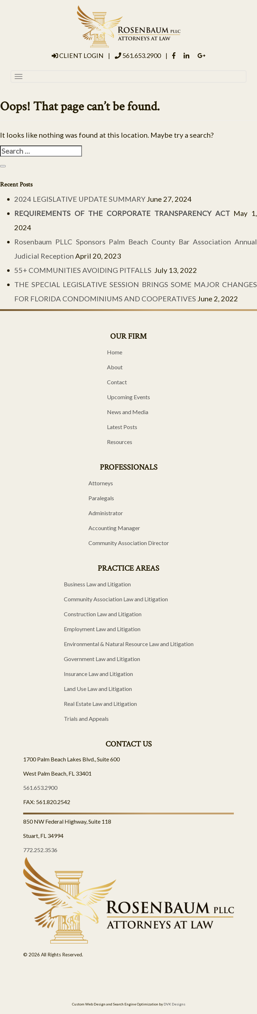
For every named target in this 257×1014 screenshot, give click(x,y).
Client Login (77, 55)
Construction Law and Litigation (103, 614)
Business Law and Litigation (97, 584)
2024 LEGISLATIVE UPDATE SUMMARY (79, 199)
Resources (119, 441)
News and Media (127, 411)
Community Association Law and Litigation (116, 599)
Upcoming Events (128, 397)
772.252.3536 (40, 849)
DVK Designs (174, 1004)
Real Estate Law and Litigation (100, 703)
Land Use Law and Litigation (98, 688)
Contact (117, 382)
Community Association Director (128, 542)
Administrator (105, 512)
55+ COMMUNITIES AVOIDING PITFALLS (83, 270)
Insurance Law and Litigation (98, 673)
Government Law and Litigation (102, 658)
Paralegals (101, 498)
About (115, 367)
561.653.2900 (138, 55)
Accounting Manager (114, 527)
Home (114, 352)
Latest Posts (122, 426)
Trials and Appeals (86, 718)
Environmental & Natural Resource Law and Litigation (129, 643)
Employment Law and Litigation (102, 628)
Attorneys (100, 483)
